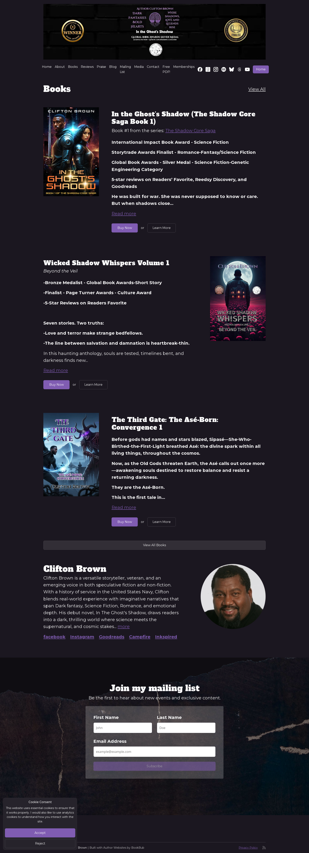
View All (257, 89)
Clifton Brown (77, 847)
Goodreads (111, 636)
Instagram (82, 636)
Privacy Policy (248, 847)
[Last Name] (186, 727)
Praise (101, 67)
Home (47, 67)
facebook (54, 636)
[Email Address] (154, 751)
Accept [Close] (40, 833)
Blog (113, 67)
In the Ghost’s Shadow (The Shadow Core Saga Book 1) (183, 118)
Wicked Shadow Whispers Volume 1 (106, 263)
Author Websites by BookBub (123, 847)
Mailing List (125, 69)
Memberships (184, 67)
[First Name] (122, 727)
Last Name (169, 717)
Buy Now (124, 228)
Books (73, 67)
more (124, 626)
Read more (124, 213)
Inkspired (166, 636)
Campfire (139, 636)
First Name (106, 717)
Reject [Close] (40, 843)
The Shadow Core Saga (190, 130)
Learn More (162, 228)
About (60, 67)
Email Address (110, 741)
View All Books (154, 545)
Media (139, 67)
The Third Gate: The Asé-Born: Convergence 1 (165, 423)
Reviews (87, 67)
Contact (153, 67)
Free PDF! (166, 69)
